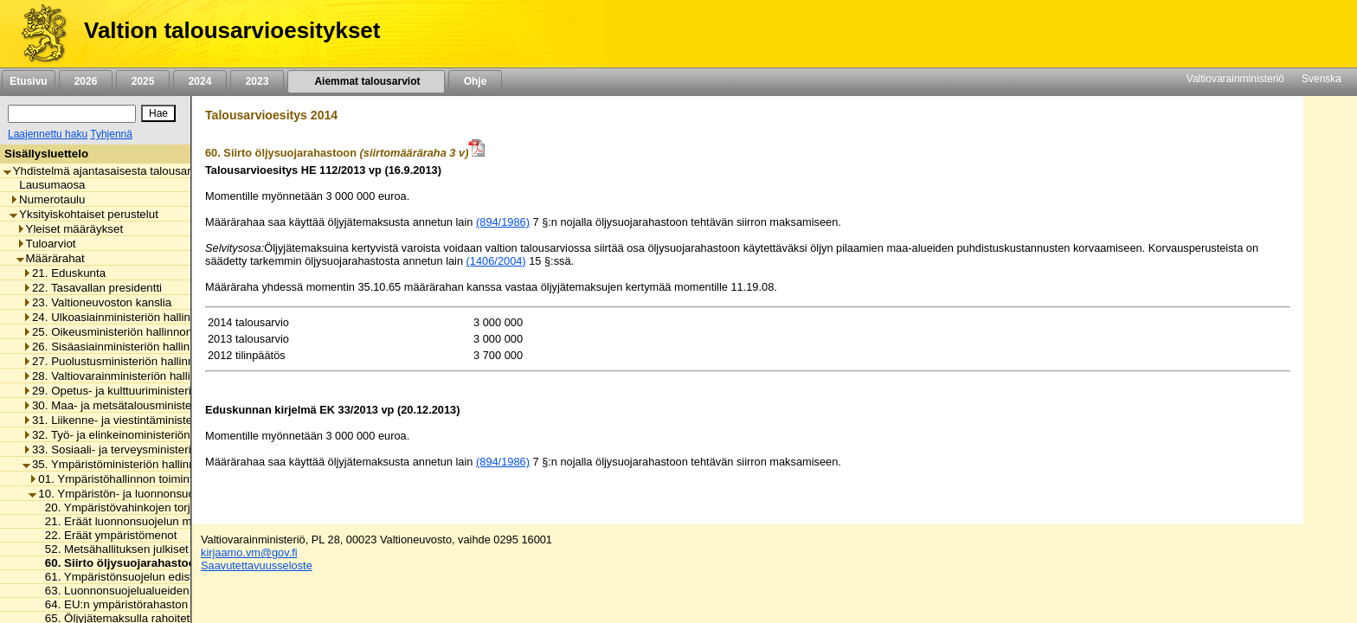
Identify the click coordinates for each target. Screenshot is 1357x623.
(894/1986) (503, 221)
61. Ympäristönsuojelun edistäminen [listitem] (133, 576)
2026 (85, 81)
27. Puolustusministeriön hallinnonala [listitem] (122, 361)
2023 (257, 81)
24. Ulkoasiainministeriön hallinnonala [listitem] (124, 317)
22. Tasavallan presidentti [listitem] (92, 287)
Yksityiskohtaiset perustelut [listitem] (84, 214)
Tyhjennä (111, 134)
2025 (142, 81)
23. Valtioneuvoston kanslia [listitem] (97, 302)
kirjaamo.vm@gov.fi (249, 552)
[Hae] (158, 113)
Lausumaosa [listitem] (47, 184)
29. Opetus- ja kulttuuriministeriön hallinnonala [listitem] (145, 390)
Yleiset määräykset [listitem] (70, 228)
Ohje (475, 81)
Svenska (1321, 79)
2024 (200, 81)
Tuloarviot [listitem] (46, 243)
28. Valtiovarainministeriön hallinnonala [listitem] (127, 375)
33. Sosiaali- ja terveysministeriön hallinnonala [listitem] (145, 449)
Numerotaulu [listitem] (47, 199)
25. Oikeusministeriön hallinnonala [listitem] (115, 331)
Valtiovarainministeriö (1235, 79)
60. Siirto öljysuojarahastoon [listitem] (119, 562)
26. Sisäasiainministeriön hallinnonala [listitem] (123, 346)
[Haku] (72, 114)
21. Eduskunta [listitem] (64, 273)
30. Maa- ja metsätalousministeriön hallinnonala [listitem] (149, 405)
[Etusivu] (37, 33)
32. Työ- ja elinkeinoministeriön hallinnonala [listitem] (139, 434)
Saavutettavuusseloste (256, 565)
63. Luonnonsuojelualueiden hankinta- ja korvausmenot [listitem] (181, 590)
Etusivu (28, 81)
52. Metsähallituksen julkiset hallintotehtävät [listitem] (152, 549)
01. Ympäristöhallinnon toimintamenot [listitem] (130, 478)
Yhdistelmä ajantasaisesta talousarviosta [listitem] (112, 170)
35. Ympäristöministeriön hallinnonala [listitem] (123, 464)
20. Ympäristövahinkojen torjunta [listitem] (124, 507)
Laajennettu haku (47, 134)
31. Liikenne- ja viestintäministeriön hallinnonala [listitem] (149, 420)
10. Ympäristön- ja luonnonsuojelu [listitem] (120, 493)
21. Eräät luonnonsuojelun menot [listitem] (125, 521)
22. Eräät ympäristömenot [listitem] (106, 535)
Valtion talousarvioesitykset (232, 30)
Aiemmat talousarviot (366, 81)
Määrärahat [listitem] (50, 258)
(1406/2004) (496, 260)
